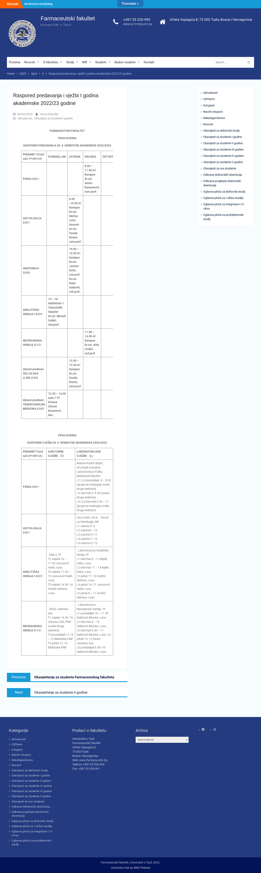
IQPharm (209, 99)
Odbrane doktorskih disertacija (222, 175)
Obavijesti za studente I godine (53, 118)
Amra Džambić (49, 114)
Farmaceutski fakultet (68, 18)
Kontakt (149, 62)
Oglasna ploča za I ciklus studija (223, 198)
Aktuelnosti (25, 118)
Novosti (29, 62)
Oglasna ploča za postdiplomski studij (223, 217)
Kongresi (209, 105)
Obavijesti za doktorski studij (221, 130)
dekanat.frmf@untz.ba (137, 24)
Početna (14, 62)
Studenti (100, 62)
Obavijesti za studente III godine (223, 149)
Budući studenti (125, 62)
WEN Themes (142, 867)
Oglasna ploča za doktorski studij (224, 191)
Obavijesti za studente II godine (223, 143)
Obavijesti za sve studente (219, 168)
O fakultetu (50, 62)
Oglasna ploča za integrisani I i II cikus (223, 206)
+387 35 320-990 (136, 20)
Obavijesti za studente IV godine (223, 156)
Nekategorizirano (214, 118)
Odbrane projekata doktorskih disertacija (222, 183)
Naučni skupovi (213, 111)
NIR (84, 62)
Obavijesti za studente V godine (223, 162)
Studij (70, 62)
